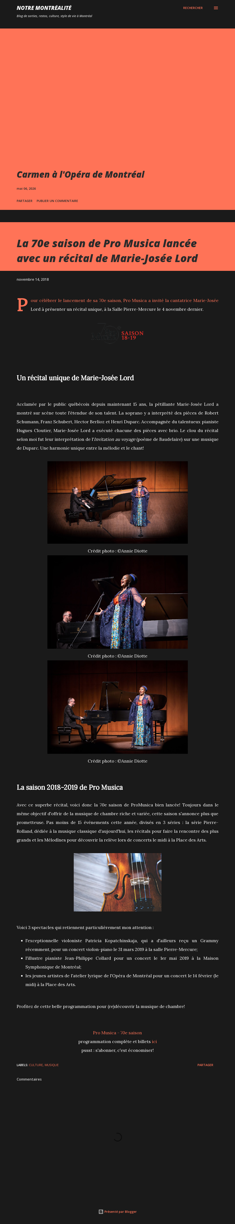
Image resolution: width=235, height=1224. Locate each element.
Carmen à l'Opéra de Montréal (80, 174)
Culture (36, 1065)
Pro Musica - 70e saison (117, 1032)
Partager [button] (24, 201)
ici (154, 1041)
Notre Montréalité (44, 7)
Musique (52, 1065)
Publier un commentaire (57, 201)
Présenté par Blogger (117, 1212)
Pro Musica (135, 300)
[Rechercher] (193, 8)
